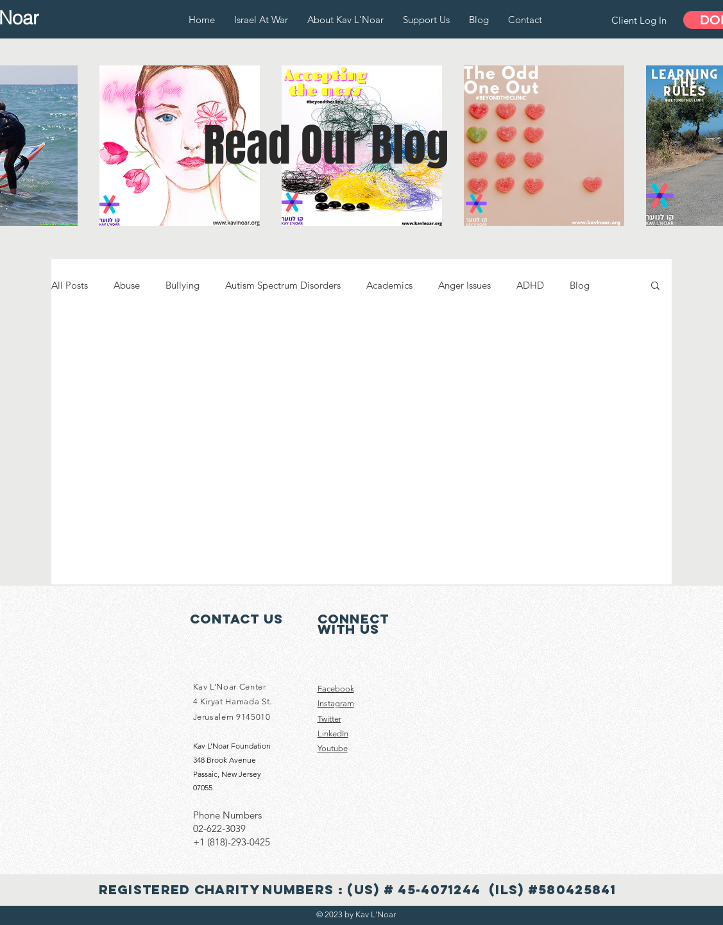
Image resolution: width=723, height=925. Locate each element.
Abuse (127, 285)
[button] (655, 286)
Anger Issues (464, 285)
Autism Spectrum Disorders (283, 285)
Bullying (183, 285)
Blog (580, 285)
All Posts (69, 285)
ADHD (530, 285)
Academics (389, 285)
